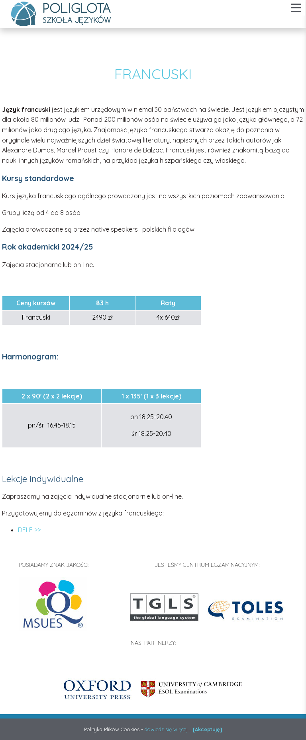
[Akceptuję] (207, 729)
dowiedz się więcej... (168, 729)
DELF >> (29, 530)
